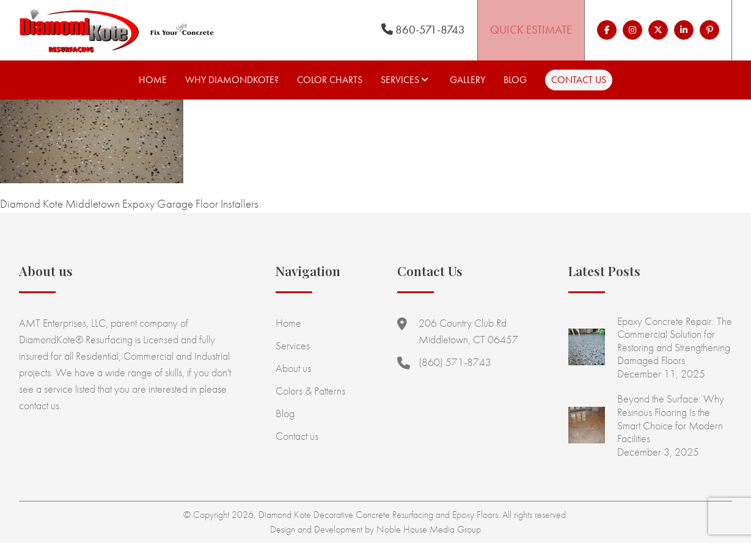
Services (400, 79)
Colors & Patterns (310, 391)
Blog (515, 79)
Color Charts (329, 79)
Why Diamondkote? (232, 79)
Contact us (578, 79)
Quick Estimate (531, 29)
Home (153, 79)
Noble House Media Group (428, 529)
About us (293, 368)
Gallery (467, 79)
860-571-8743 (423, 29)
